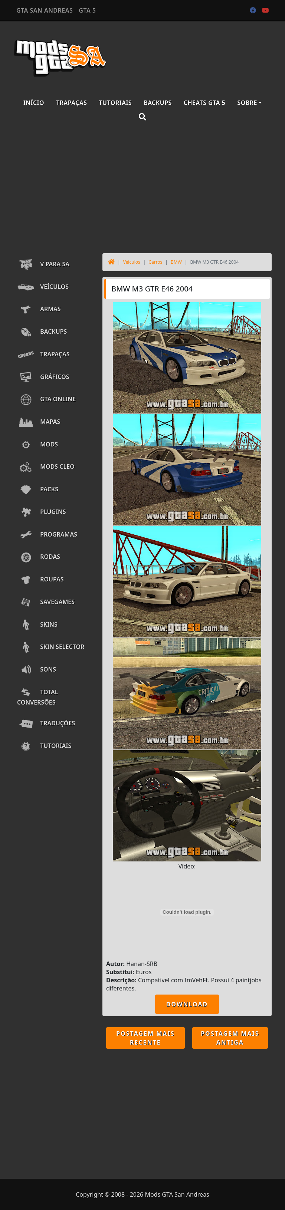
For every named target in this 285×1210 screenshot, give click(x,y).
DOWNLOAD (187, 1004)
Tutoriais (115, 103)
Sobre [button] (247, 103)
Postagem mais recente (145, 1037)
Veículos (131, 262)
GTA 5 (87, 10)
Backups (158, 103)
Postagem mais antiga (230, 1037)
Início (33, 103)
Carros (155, 262)
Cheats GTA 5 (205, 103)
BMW (176, 262)
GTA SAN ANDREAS (44, 10)
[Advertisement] (142, 188)
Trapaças (71, 103)
